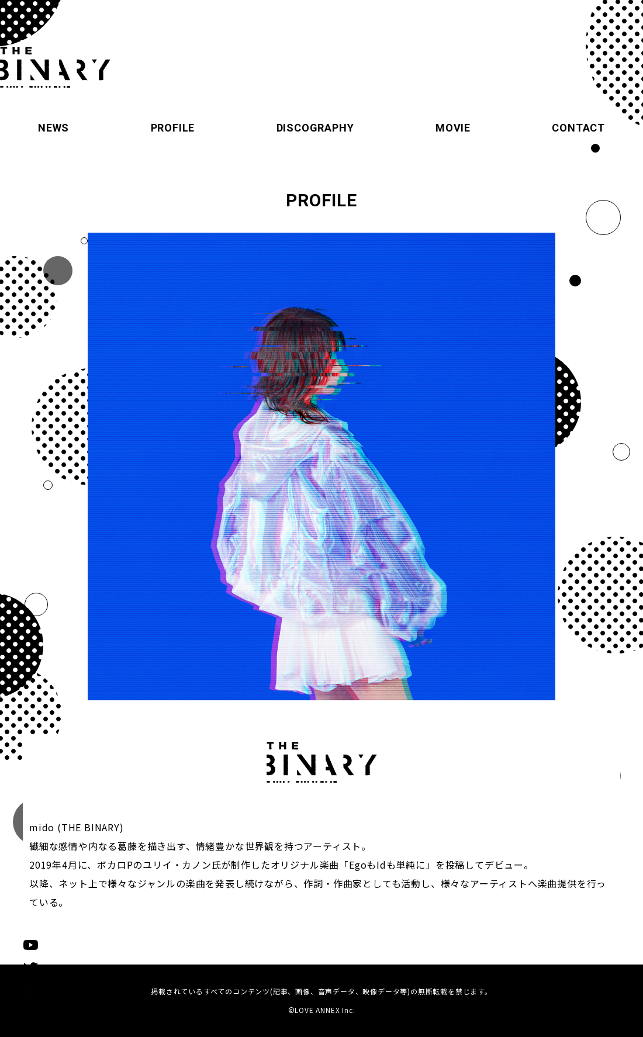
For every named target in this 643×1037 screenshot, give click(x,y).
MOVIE (453, 128)
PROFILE (173, 128)
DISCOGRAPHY (315, 128)
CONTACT (578, 128)
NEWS (53, 128)
